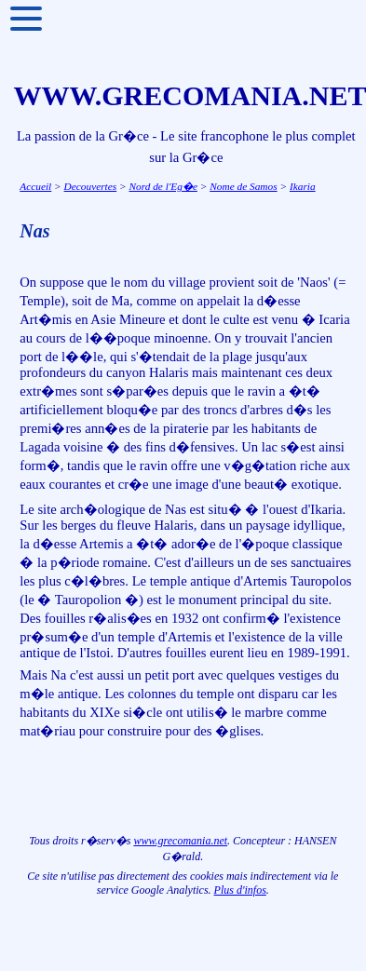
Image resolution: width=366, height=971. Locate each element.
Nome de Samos (243, 186)
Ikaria (303, 186)
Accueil (35, 186)
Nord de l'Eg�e (163, 186)
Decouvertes (90, 186)
